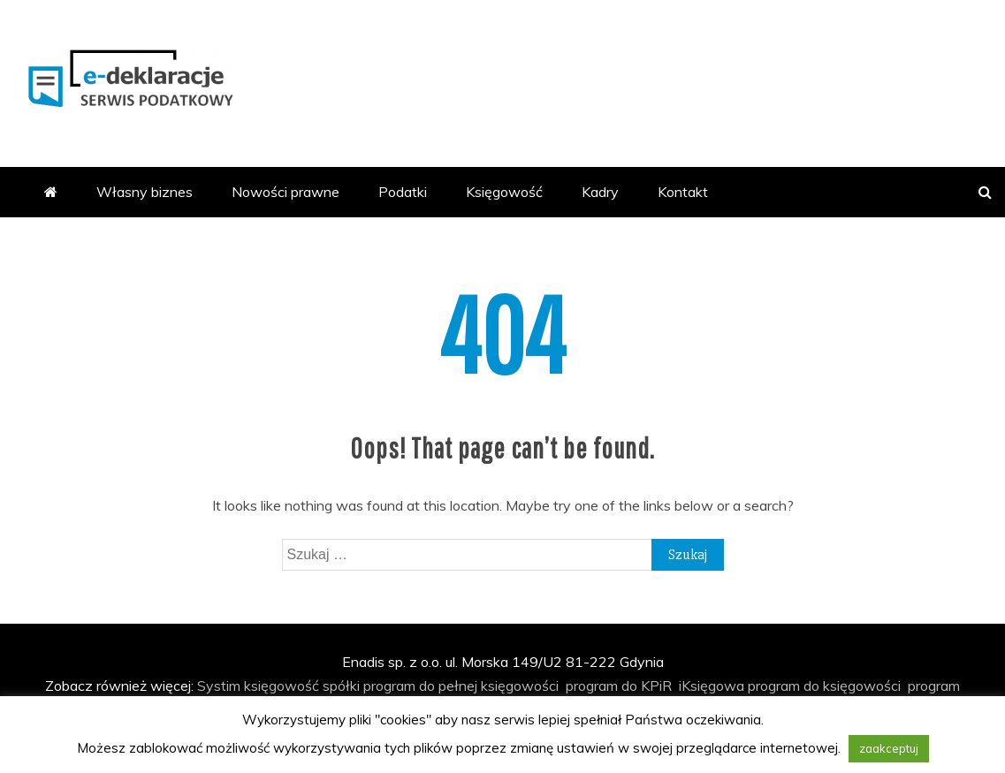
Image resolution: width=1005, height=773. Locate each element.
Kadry (600, 192)
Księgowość (504, 192)
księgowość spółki (302, 685)
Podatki (402, 192)
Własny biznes (144, 192)
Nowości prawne (285, 192)
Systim (218, 685)
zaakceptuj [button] (888, 748)
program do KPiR (619, 685)
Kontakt (683, 192)
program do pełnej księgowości (461, 685)
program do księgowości (824, 685)
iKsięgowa (711, 685)
